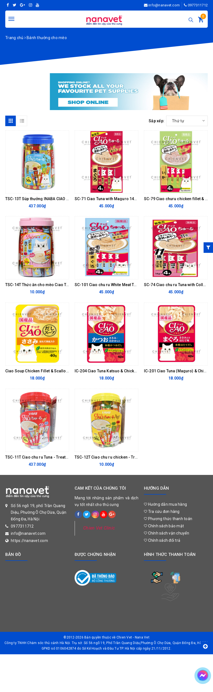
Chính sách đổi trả (162, 540)
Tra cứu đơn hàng (162, 511)
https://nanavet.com (29, 540)
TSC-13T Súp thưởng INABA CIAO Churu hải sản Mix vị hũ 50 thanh (65, 199)
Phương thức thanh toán (168, 519)
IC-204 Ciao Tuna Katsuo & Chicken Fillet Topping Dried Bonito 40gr (136, 371)
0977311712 (198, 5)
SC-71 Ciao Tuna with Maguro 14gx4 (108, 199)
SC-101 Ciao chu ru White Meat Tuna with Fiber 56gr (122, 285)
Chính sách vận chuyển (166, 533)
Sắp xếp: (156, 121)
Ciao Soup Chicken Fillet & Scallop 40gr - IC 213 (49, 371)
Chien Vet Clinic (99, 528)
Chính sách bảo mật (164, 526)
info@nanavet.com (164, 5)
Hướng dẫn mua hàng (165, 504)
